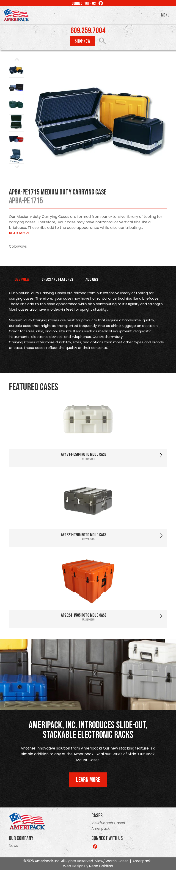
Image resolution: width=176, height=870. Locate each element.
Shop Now (82, 41)
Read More (19, 233)
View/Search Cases (108, 823)
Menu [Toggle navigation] (165, 15)
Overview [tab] (22, 279)
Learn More (88, 780)
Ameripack (100, 828)
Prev (40, 122)
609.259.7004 (88, 31)
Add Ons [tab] (91, 279)
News (13, 845)
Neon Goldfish (101, 866)
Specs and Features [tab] (57, 279)
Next (161, 122)
